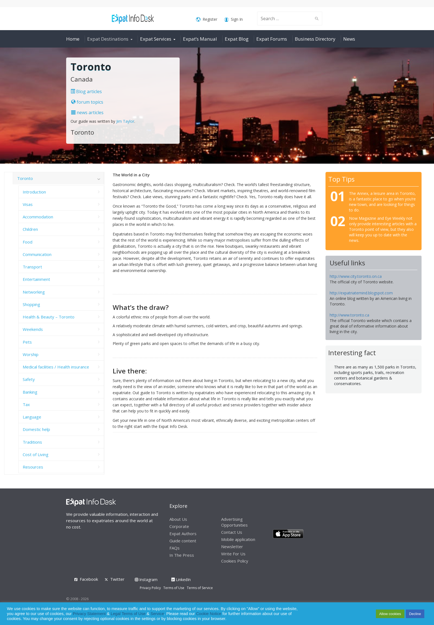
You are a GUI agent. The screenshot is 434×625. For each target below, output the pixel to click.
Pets (27, 342)
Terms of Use (173, 587)
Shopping (31, 304)
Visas (28, 204)
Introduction (34, 192)
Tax (26, 404)
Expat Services (155, 39)
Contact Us (231, 532)
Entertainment (36, 279)
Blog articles (86, 91)
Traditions (32, 442)
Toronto (25, 178)
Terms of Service (200, 587)
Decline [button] (415, 614)
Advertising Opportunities (234, 522)
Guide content (182, 540)
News (349, 39)
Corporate (179, 526)
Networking (34, 292)
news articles (87, 112)
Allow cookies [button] (390, 614)
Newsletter (232, 546)
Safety (29, 379)
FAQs (174, 548)
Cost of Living (35, 454)
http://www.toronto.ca (349, 315)
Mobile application (238, 539)
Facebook (89, 579)
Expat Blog (237, 39)
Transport (32, 267)
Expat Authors (183, 533)
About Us (178, 519)
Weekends (33, 329)
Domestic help (36, 429)
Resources (33, 467)
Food (27, 242)
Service (157, 613)
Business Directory (315, 39)
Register (206, 19)
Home (72, 39)
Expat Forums (271, 39)
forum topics (87, 102)
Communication (37, 254)
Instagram (146, 579)
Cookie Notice (208, 613)
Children (30, 229)
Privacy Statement (89, 613)
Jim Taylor (125, 121)
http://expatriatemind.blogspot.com (361, 292)
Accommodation (38, 216)
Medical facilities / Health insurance (56, 367)
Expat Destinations (107, 39)
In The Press (181, 555)
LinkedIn (181, 579)
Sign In (233, 19)
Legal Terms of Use (128, 613)
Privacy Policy (150, 587)
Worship (30, 354)
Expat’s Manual (200, 39)
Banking (30, 392)
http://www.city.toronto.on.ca (356, 276)
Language (32, 417)
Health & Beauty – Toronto (48, 317)
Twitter (117, 579)
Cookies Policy (234, 561)
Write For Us (233, 553)
